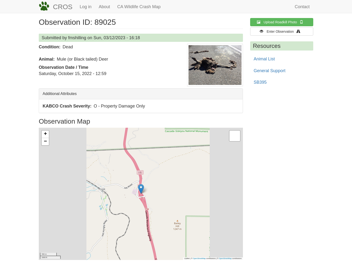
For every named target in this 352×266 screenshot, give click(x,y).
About (104, 6)
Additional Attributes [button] (60, 94)
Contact (302, 6)
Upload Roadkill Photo (281, 22)
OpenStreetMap (199, 258)
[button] (215, 65)
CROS (62, 7)
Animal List (264, 59)
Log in (85, 6)
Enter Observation (281, 31)
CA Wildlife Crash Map (139, 6)
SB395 (260, 82)
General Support (270, 70)
